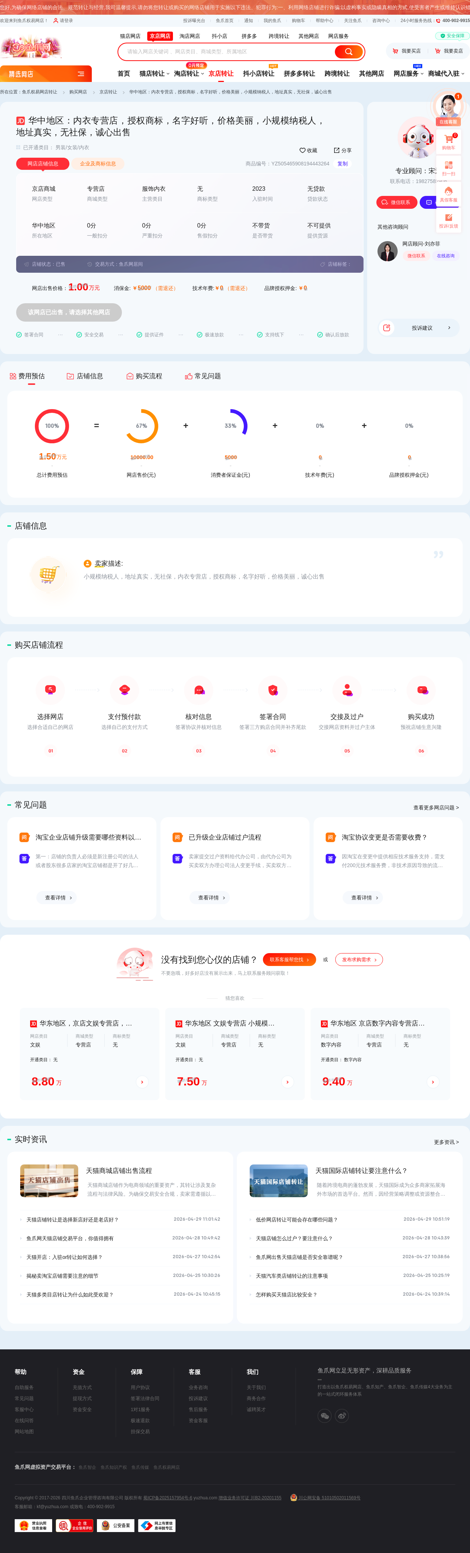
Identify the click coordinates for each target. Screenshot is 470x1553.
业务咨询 (198, 1387)
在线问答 (24, 1420)
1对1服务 (140, 1409)
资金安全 (82, 1409)
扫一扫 (445, 167)
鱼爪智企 (87, 1467)
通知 (248, 20)
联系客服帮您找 (286, 959)
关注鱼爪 (353, 20)
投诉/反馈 (448, 226)
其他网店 (371, 73)
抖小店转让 (258, 71)
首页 (124, 73)
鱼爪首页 (225, 20)
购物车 (298, 20)
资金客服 (198, 1420)
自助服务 (24, 1387)
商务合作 (256, 1398)
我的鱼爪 (272, 20)
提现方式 (82, 1398)
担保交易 (140, 1431)
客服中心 (24, 1409)
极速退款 (140, 1420)
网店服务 (406, 71)
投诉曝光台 (194, 20)
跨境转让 (337, 73)
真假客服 (449, 200)
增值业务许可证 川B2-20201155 (249, 1497)
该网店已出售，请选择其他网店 (69, 312)
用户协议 (140, 1387)
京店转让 (221, 73)
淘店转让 (186, 71)
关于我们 (256, 1387)
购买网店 (78, 91)
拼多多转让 (299, 73)
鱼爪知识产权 (114, 1467)
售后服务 (198, 1409)
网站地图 (24, 1431)
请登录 (63, 20)
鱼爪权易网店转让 (39, 91)
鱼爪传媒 (140, 1467)
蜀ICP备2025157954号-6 (167, 1497)
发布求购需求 (356, 959)
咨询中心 (381, 20)
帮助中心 (324, 20)
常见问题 (24, 1398)
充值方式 (82, 1387)
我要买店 (407, 51)
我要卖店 (449, 51)
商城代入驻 (443, 73)
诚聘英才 (256, 1409)
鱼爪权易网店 (166, 1467)
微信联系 (396, 202)
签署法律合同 (145, 1398)
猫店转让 (152, 73)
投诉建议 (431, 328)
